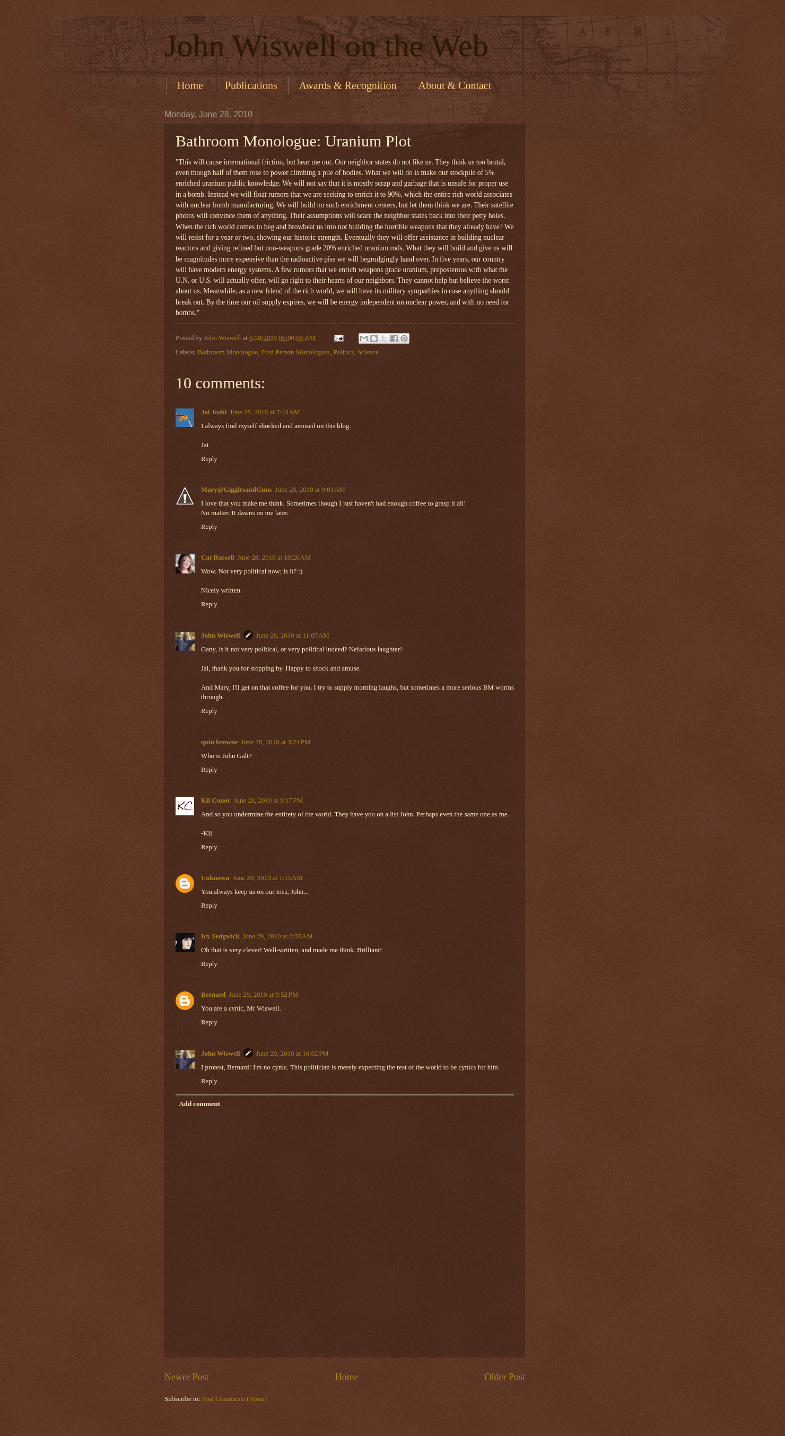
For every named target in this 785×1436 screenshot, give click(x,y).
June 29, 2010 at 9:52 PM (264, 994)
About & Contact (454, 85)
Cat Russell (217, 557)
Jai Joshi (213, 412)
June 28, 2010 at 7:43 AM (265, 412)
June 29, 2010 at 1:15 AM (268, 878)
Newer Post (186, 1377)
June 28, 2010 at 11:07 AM (292, 635)
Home (190, 85)
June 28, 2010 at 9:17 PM (268, 800)
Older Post (504, 1377)
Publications (251, 85)
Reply (209, 459)
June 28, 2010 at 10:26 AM (274, 557)
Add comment (199, 1104)
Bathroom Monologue (227, 352)
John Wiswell (220, 635)
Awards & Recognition (348, 85)
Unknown (215, 878)
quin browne (219, 742)
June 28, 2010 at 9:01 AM (310, 489)
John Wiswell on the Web (326, 45)
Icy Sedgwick (220, 936)
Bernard (213, 994)
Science (368, 352)
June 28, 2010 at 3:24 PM (276, 742)
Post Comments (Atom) (234, 1399)
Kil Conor (215, 800)
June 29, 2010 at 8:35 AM (278, 936)
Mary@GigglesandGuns (236, 489)
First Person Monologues (295, 352)
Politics (344, 352)
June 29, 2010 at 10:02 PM (292, 1053)
